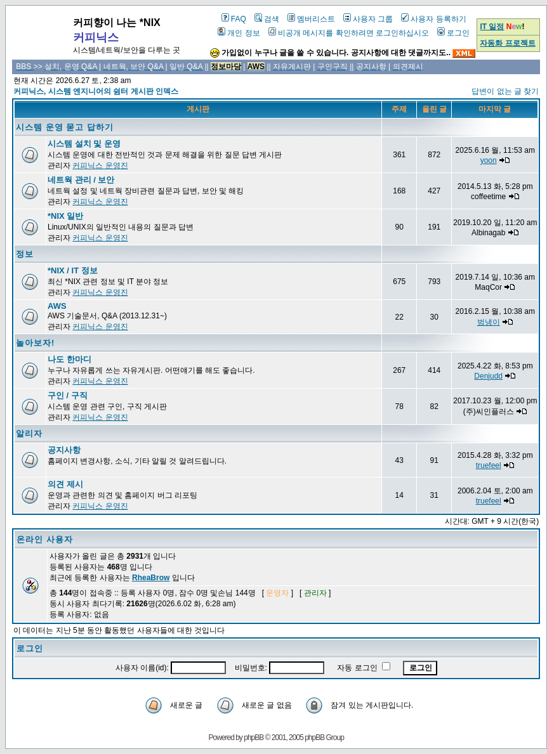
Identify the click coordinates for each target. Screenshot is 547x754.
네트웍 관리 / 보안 (81, 180)
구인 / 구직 (68, 395)
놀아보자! (35, 343)
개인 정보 (239, 33)
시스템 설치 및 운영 (84, 143)
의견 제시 (65, 484)
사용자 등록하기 (433, 19)
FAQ (233, 19)
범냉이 (488, 322)
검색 (266, 19)
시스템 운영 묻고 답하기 (65, 127)
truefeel (488, 465)
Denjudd (488, 376)
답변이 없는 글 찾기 (505, 91)
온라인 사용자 (44, 539)
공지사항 (64, 450)
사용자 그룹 (368, 19)
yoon (488, 160)
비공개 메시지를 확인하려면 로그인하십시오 (348, 33)
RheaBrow (150, 577)
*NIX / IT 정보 (73, 270)
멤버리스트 (311, 19)
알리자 (29, 433)
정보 (25, 254)
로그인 (453, 33)
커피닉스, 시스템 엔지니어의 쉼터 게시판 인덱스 (95, 91)
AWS (57, 306)
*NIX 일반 (65, 216)
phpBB (253, 737)
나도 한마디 (69, 359)
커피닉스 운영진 (100, 165)
